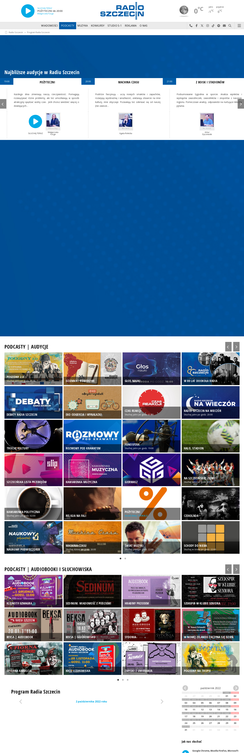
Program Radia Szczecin (38, 32)
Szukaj (230, 25)
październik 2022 (210, 688)
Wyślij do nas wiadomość (224, 25)
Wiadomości (49, 25)
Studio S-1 (115, 25)
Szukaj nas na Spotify (219, 25)
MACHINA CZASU (128, 82)
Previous (3, 104)
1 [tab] (119, 559)
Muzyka (82, 25)
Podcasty (67, 25)
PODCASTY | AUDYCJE (26, 346)
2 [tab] (124, 559)
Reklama (131, 25)
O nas (144, 25)
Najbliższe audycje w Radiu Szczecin (42, 72)
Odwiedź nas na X (202, 25)
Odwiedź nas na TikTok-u (213, 25)
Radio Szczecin (14, 32)
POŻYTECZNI (47, 82)
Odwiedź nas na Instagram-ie (207, 25)
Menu (239, 25)
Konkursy (97, 25)
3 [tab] (126, 680)
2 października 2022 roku (91, 701)
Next (241, 104)
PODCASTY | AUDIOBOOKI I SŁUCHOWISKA (48, 569)
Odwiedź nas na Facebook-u (196, 25)
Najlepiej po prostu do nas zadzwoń (191, 25)
